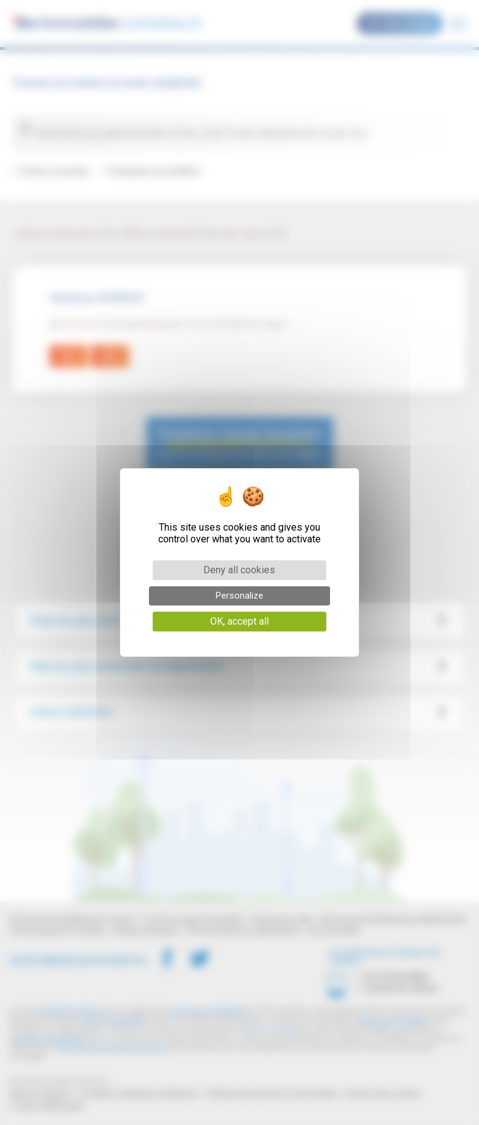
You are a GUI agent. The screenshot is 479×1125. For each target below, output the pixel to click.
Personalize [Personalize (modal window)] (239, 595)
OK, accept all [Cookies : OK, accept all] (239, 621)
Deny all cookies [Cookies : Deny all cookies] (239, 570)
